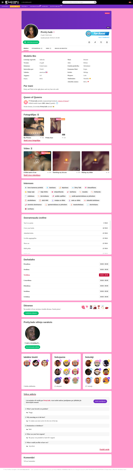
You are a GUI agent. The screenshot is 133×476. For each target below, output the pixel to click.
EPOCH (59, 469)
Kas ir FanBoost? (104, 37)
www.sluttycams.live (25, 469)
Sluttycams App (55, 6)
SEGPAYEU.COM (66, 469)
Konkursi (45, 6)
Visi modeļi (5, 6)
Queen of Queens (63, 101)
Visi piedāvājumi (35, 6)
